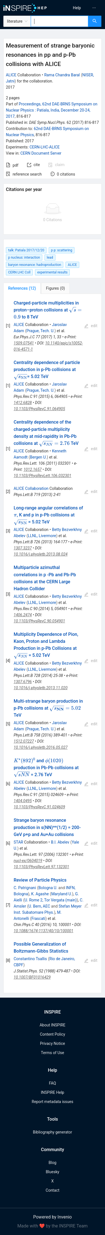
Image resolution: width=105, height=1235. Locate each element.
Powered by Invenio (52, 1217)
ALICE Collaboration (31, 488)
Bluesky (52, 1172)
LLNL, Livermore (42, 535)
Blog (53, 1162)
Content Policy (52, 1034)
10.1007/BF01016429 (32, 977)
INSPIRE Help (52, 1092)
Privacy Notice (52, 1043)
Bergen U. (38, 457)
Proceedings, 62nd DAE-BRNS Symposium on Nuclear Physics (51, 110)
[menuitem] (77, 8)
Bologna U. (47, 887)
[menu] (80, 8)
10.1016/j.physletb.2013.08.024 (40, 554)
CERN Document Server (40, 153)
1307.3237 (23, 548)
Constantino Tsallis (30, 959)
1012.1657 (33, 469)
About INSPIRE (52, 1025)
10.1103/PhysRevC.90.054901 (39, 621)
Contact (52, 1190)
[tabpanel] (52, 643)
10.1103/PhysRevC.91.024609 (39, 807)
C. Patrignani (25, 887)
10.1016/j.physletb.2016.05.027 (40, 747)
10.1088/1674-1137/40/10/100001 (43, 931)
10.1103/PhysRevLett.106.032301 (42, 475)
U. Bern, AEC (39, 906)
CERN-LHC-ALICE (44, 147)
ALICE (11, 75)
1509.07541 (24, 343)
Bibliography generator (52, 1132)
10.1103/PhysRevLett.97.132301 (41, 867)
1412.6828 (23, 402)
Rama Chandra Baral (62, 75)
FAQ (52, 1083)
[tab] (22, 288)
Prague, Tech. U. (40, 331)
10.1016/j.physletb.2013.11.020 (40, 688)
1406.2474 (23, 615)
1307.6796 (23, 681)
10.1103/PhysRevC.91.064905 (39, 409)
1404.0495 (23, 801)
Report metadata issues (52, 1101)
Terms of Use (52, 1052)
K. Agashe (40, 894)
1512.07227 (24, 741)
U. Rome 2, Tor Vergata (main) (51, 900)
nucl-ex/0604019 (28, 860)
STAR (18, 842)
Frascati (38, 918)
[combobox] (59, 21)
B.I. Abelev (60, 842)
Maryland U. (61, 894)
